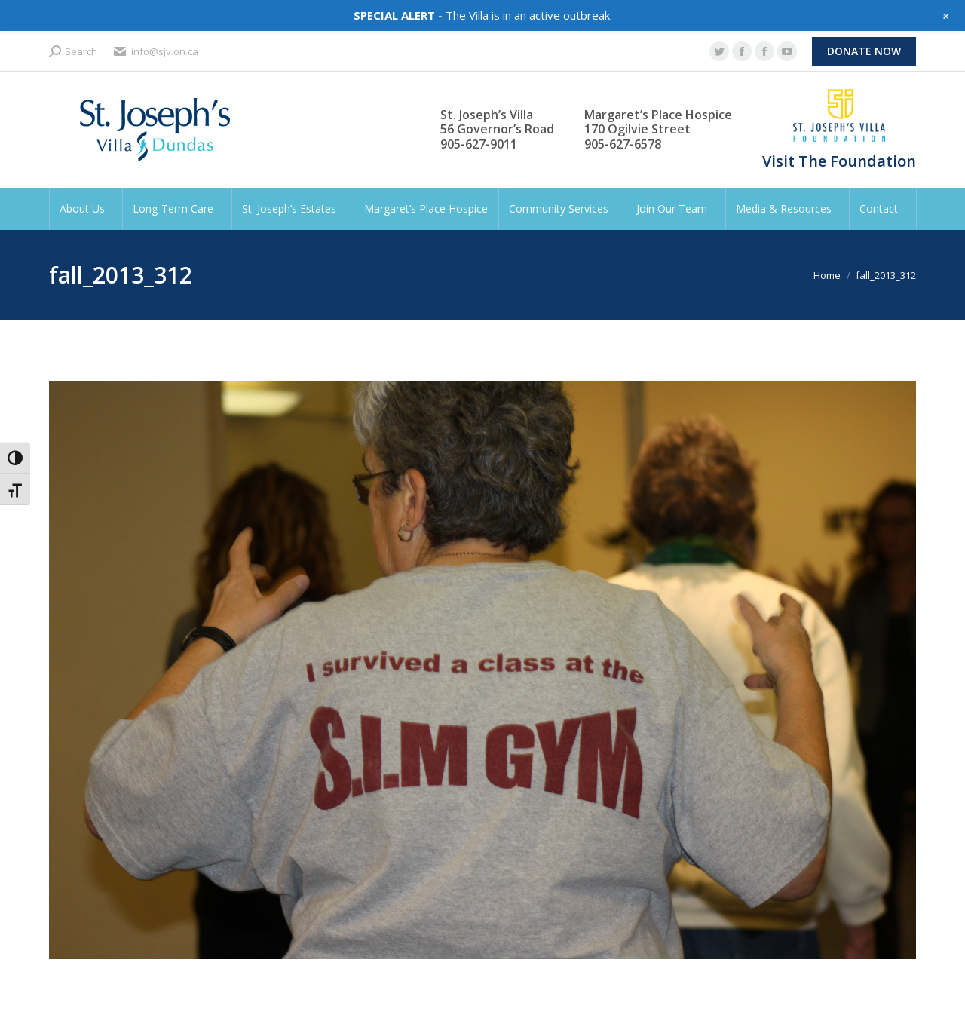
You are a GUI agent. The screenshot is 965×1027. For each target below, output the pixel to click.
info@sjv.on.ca (155, 51)
